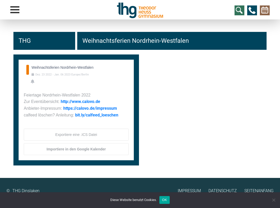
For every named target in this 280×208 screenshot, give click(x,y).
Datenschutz (222, 190)
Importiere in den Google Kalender (76, 149)
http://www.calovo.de (80, 101)
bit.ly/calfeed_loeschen (96, 115)
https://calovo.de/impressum (90, 108)
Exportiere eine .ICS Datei (76, 135)
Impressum (189, 190)
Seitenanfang (259, 190)
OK (164, 200)
